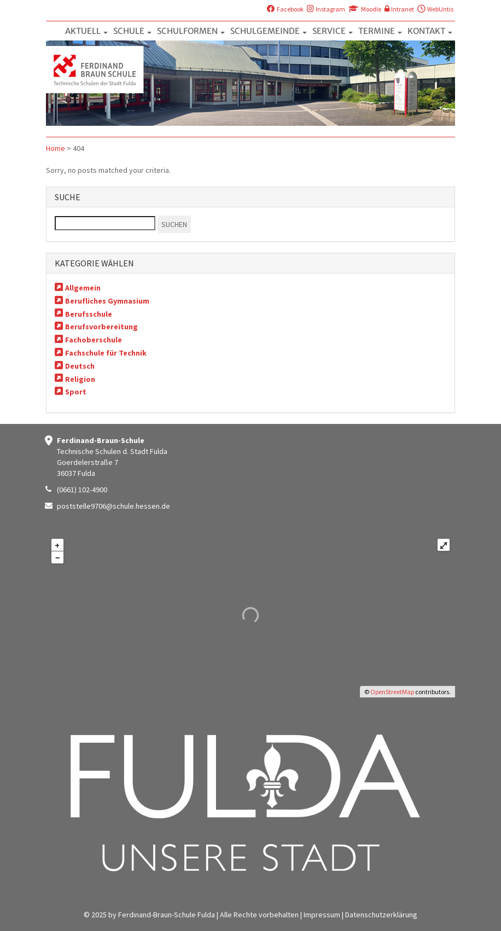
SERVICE (332, 31)
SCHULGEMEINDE (268, 31)
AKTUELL (86, 31)
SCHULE (132, 31)
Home (55, 148)
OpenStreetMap (392, 692)
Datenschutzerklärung (381, 915)
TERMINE (380, 31)
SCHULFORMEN (191, 31)
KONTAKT (429, 31)
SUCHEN (174, 224)
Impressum (322, 915)
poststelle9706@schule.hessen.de (113, 506)
